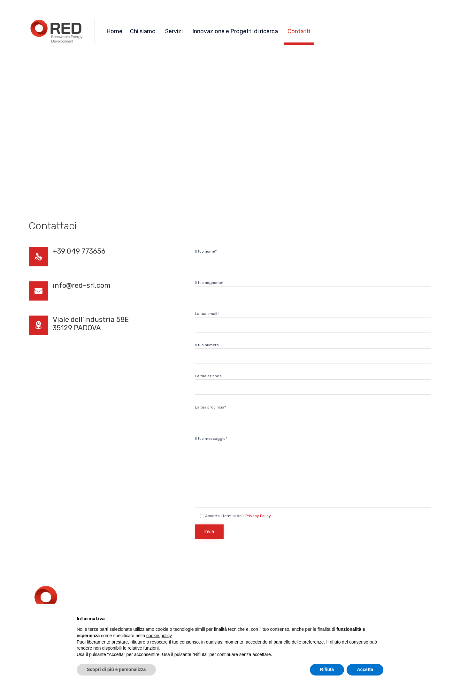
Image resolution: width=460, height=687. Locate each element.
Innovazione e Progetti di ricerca (235, 31)
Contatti (299, 31)
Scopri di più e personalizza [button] (116, 669)
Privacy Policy (258, 516)
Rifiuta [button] (327, 669)
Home (114, 31)
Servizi (174, 31)
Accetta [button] (365, 669)
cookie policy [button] (159, 635)
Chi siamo (143, 31)
